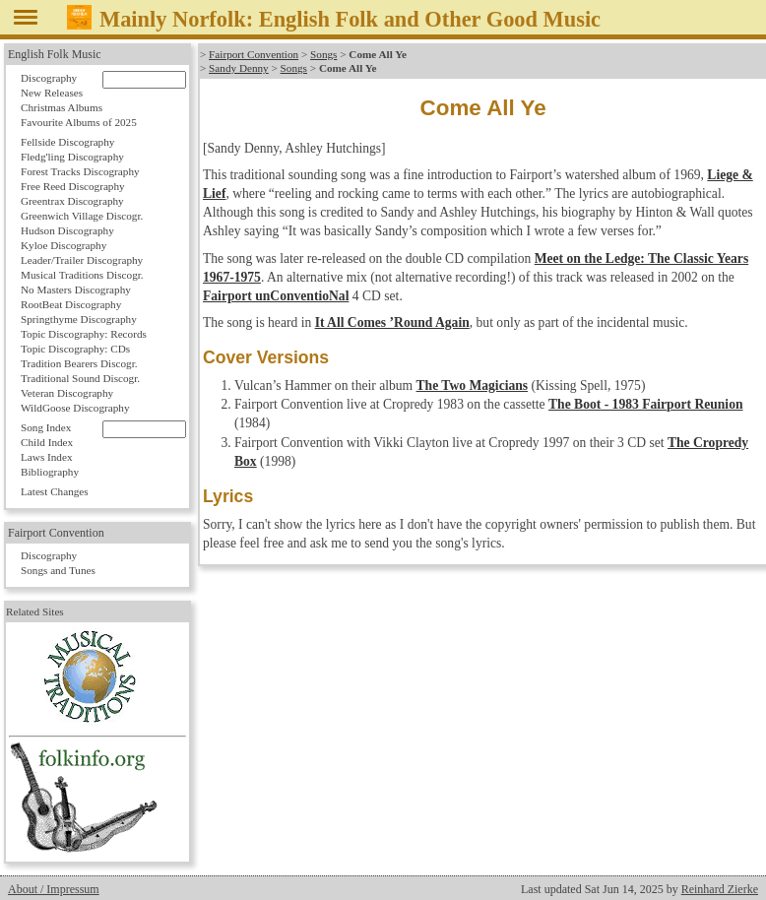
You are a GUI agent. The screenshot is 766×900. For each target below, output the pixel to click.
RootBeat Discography (71, 304)
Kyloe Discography (63, 245)
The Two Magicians (472, 385)
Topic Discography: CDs (75, 348)
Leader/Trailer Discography (82, 260)
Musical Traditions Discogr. (82, 275)
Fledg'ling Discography (72, 156)
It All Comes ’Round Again (392, 322)
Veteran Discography (67, 393)
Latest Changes (55, 491)
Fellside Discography (67, 142)
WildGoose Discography (75, 408)
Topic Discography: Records (84, 334)
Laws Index (47, 457)
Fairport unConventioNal (276, 296)
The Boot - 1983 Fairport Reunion (645, 404)
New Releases (52, 92)
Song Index (46, 427)
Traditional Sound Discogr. (80, 378)
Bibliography (50, 472)
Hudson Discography (67, 230)
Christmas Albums (61, 107)
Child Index (47, 442)
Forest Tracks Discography (80, 171)
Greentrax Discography (72, 201)
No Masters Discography (76, 289)
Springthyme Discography (79, 319)
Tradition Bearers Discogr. (79, 363)
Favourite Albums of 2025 (79, 122)
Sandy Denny (239, 68)
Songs (323, 54)
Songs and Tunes (58, 570)
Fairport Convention (253, 54)
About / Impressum (53, 889)
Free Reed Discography (73, 186)
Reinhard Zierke (719, 889)
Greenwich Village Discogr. (82, 216)
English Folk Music (54, 54)
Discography (49, 78)
